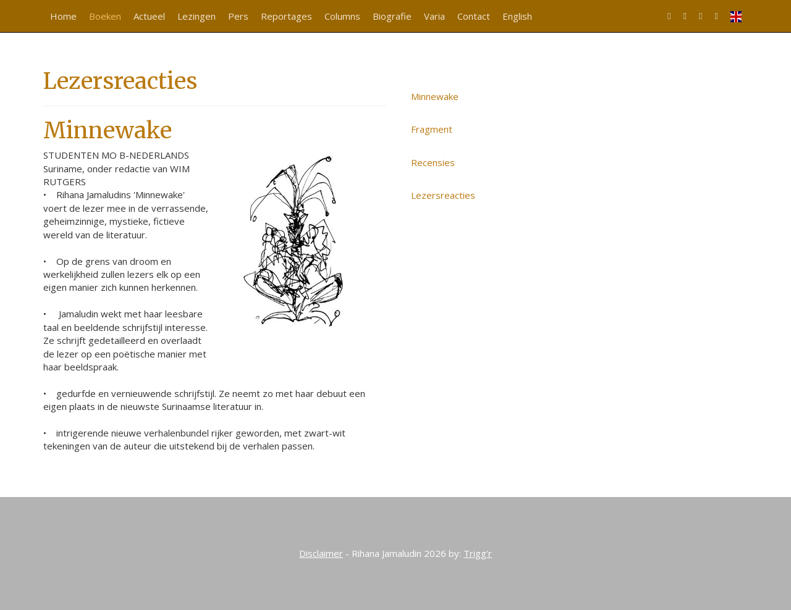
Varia (434, 16)
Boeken (105, 16)
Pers (238, 16)
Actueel (149, 16)
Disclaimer (321, 553)
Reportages (286, 16)
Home (63, 16)
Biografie (392, 16)
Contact (473, 16)
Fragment (431, 129)
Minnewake (435, 96)
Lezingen (196, 16)
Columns (342, 16)
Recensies (433, 162)
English (517, 16)
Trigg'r (477, 553)
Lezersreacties (443, 195)
